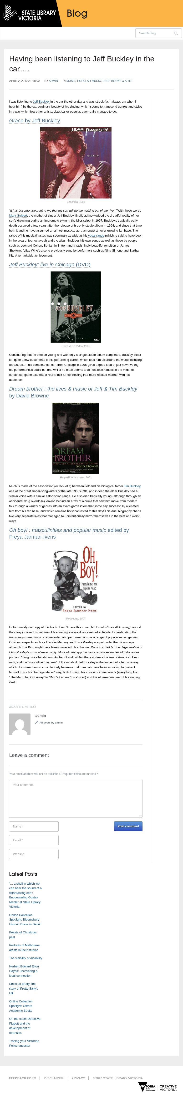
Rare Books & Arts (117, 81)
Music (71, 81)
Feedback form (22, 1078)
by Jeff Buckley (34, 121)
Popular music (89, 81)
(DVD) (49, 265)
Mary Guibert (18, 215)
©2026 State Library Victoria (118, 1078)
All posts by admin (51, 722)
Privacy (78, 1078)
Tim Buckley (132, 486)
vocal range (95, 235)
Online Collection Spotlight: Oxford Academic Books (20, 1006)
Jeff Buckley (41, 101)
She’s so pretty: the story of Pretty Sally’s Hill (23, 988)
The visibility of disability (25, 958)
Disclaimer (54, 1078)
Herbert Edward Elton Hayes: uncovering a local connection (24, 971)
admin (53, 81)
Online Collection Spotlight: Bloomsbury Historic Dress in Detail (24, 919)
